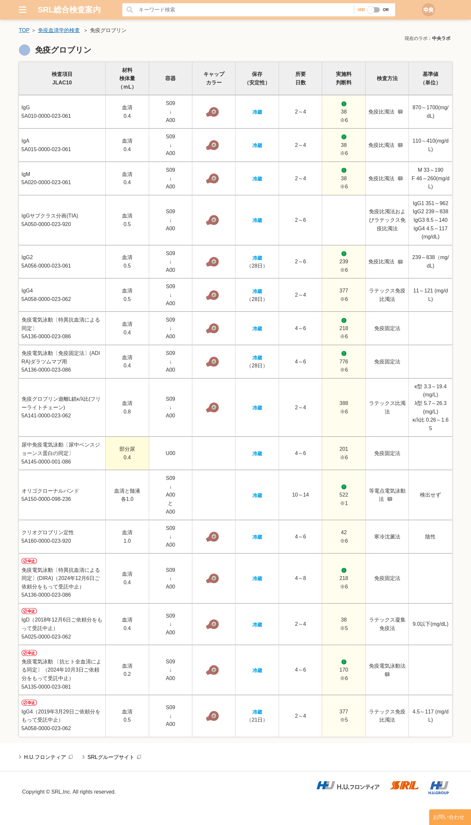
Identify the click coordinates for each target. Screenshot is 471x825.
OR (386, 10)
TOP (24, 30)
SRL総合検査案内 (69, 9)
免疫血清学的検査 (59, 30)
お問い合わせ (448, 817)
